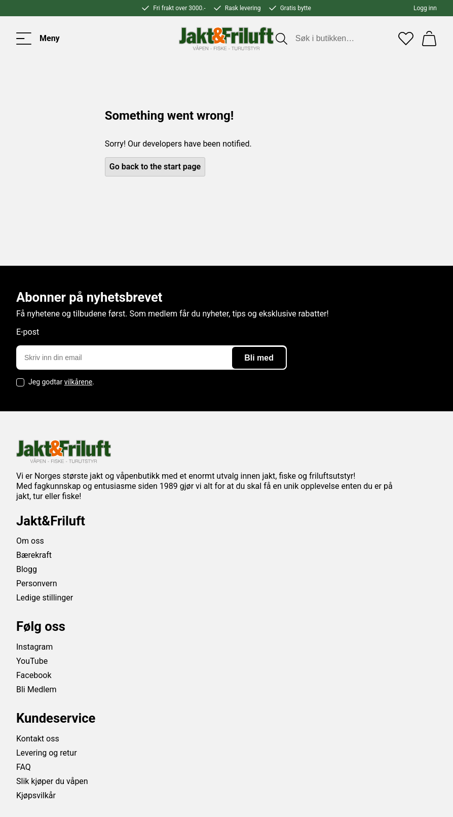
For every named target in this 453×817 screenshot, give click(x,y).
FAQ (23, 767)
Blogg (26, 569)
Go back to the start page (155, 166)
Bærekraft (34, 555)
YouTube (32, 661)
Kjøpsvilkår (36, 795)
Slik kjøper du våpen (52, 781)
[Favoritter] (405, 38)
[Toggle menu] (38, 38)
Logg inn (425, 8)
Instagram (34, 647)
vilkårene (78, 382)
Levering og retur (46, 753)
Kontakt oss (37, 738)
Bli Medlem (36, 689)
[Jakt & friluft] (226, 38)
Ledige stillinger (44, 597)
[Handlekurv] (429, 38)
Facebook (33, 675)
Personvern (36, 583)
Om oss (30, 541)
